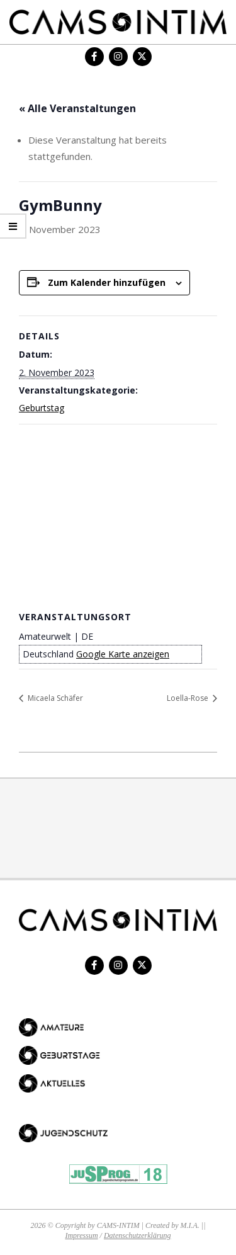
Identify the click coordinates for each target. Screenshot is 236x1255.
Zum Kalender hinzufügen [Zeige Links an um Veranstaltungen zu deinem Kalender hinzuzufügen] (107, 282)
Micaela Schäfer (54, 698)
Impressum (81, 1235)
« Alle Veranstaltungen (77, 108)
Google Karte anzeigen (122, 654)
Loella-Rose (188, 698)
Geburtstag (41, 408)
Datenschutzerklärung (137, 1235)
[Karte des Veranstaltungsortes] (118, 515)
